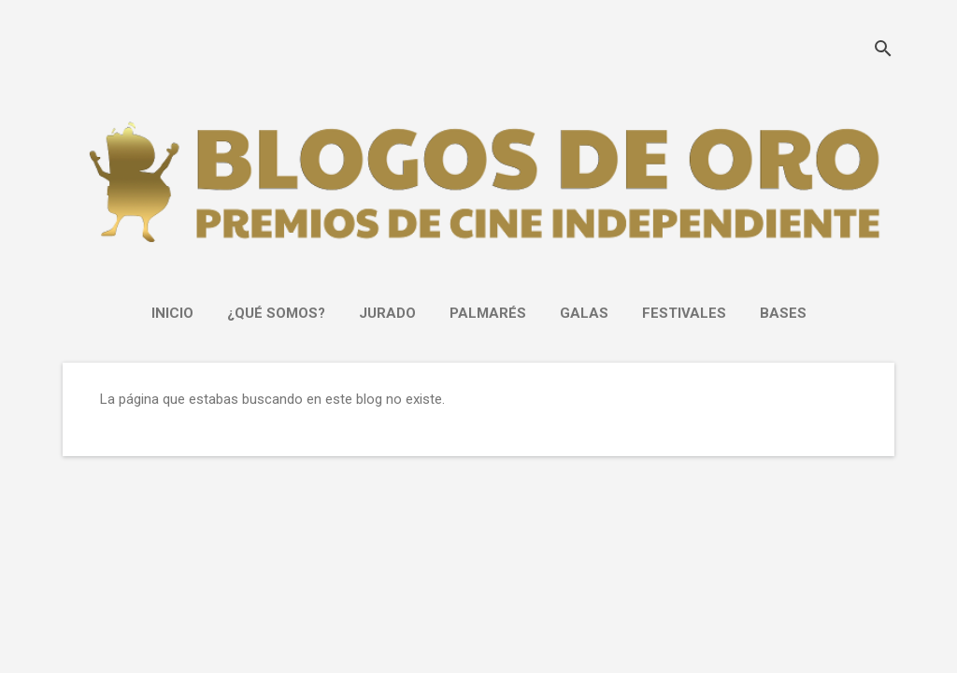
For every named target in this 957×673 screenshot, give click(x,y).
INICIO (172, 313)
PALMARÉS (488, 313)
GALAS (584, 313)
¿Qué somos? (276, 313)
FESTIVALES (684, 313)
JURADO (387, 313)
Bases (783, 313)
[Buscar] (883, 50)
